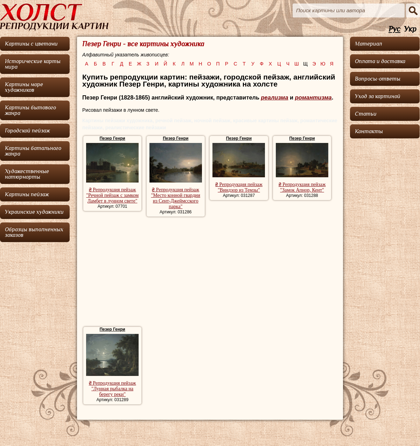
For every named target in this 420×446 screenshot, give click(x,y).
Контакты (369, 131)
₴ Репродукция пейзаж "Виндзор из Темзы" (238, 187)
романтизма (313, 97)
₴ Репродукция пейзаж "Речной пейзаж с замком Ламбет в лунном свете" (112, 195)
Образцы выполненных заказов (34, 232)
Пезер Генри (112, 138)
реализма (274, 97)
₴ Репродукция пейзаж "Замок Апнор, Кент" (302, 187)
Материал (368, 44)
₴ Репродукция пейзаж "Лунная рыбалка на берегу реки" (112, 388)
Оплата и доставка (380, 61)
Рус (394, 29)
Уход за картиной (377, 96)
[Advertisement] (209, 273)
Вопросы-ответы (377, 79)
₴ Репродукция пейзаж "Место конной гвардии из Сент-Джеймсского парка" (175, 198)
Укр (410, 29)
